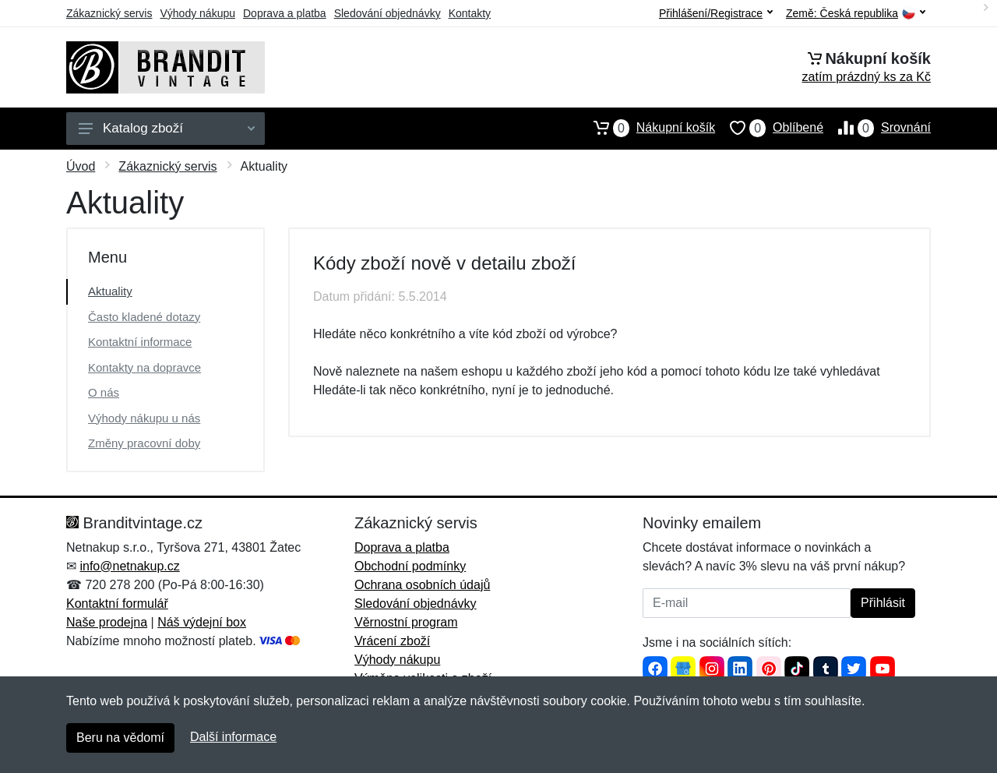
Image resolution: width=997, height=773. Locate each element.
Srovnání (877, 127)
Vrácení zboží (392, 641)
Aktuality (110, 291)
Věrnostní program (406, 622)
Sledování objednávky (387, 13)
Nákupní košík (647, 127)
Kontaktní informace (140, 341)
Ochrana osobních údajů (422, 584)
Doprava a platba (284, 13)
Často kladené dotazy (144, 316)
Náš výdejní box (201, 622)
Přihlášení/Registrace (716, 13)
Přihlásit (883, 602)
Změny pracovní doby (144, 443)
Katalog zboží (167, 128)
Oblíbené (769, 127)
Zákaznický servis (109, 13)
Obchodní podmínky (410, 566)
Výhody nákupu (197, 13)
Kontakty (470, 13)
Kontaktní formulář (117, 603)
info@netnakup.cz (129, 566)
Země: (855, 13)
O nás (103, 392)
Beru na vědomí (120, 737)
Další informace (233, 736)
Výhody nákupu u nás (144, 418)
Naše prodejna (106, 622)
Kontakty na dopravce (144, 367)
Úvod (80, 166)
